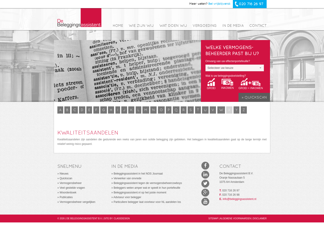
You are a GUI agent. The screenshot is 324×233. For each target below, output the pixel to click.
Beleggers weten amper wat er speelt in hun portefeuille (147, 187)
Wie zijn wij (141, 26)
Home (118, 26)
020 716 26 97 (251, 4)
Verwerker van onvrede (127, 178)
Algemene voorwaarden (236, 218)
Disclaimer (260, 218)
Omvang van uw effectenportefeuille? (227, 61)
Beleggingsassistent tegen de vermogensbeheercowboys (148, 183)
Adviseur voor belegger (127, 197)
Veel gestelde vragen (72, 187)
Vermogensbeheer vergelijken (77, 202)
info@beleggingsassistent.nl (239, 199)
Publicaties (66, 197)
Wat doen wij (173, 26)
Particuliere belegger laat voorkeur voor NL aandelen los (147, 202)
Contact (258, 26)
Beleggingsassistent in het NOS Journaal (138, 173)
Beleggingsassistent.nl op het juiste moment (140, 192)
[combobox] (234, 68)
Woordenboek (68, 192)
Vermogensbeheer (71, 183)
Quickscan (66, 178)
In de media (233, 26)
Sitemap (213, 218)
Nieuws (64, 173)
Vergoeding (205, 26)
